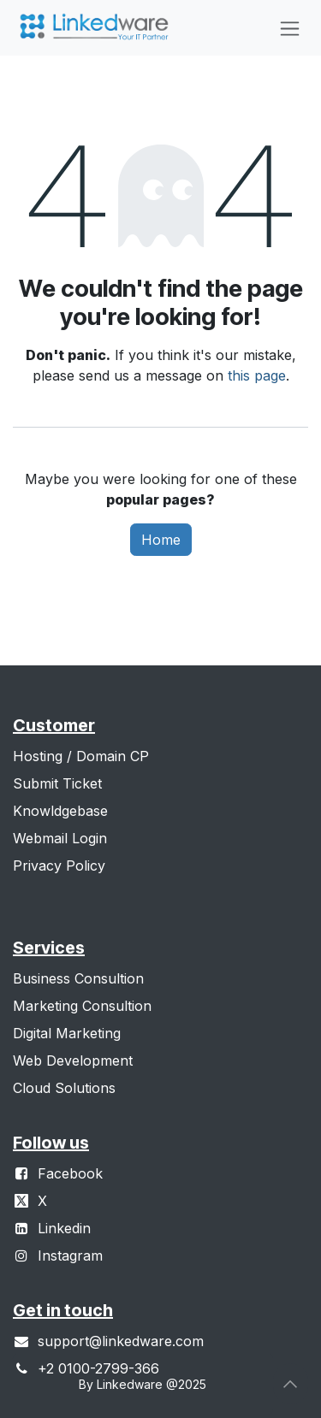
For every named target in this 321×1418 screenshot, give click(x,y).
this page (257, 375)
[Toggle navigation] (289, 28)
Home (161, 539)
